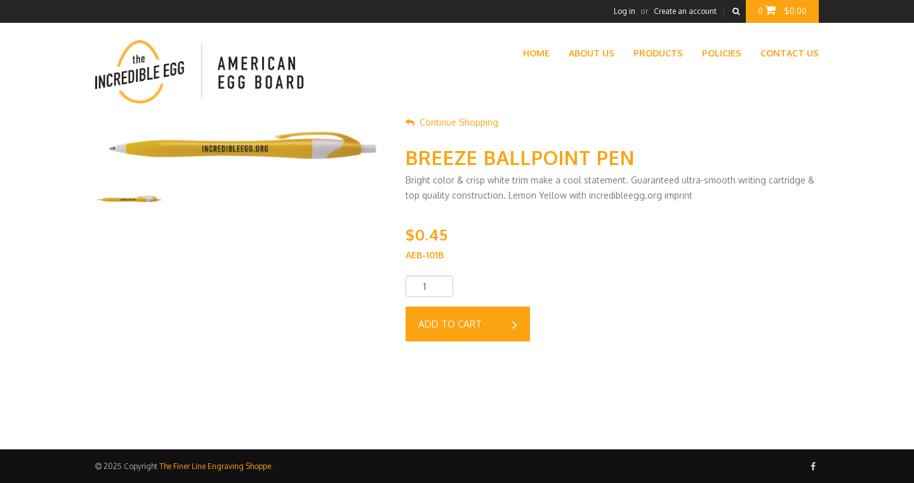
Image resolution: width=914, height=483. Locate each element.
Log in (624, 11)
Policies (721, 53)
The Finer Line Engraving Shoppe (215, 466)
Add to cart (467, 325)
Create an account (685, 11)
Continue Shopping (452, 122)
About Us (591, 53)
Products (658, 53)
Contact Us (789, 53)
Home (536, 53)
